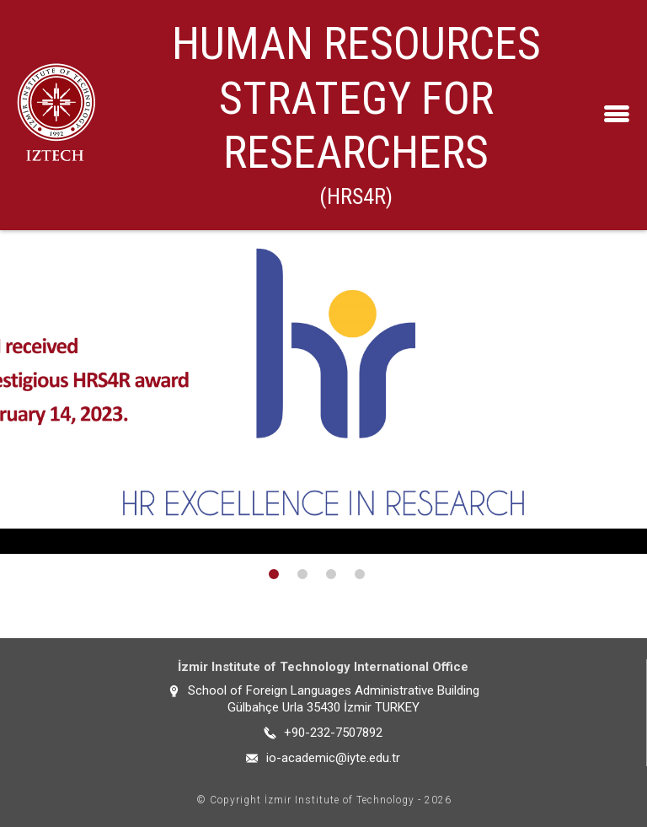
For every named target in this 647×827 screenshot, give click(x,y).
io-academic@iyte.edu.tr (333, 757)
